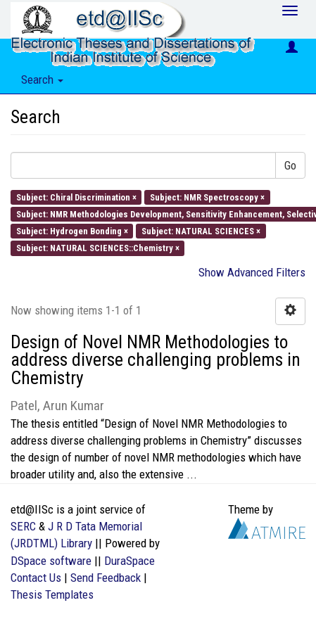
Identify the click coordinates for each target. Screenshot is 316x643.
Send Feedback (105, 578)
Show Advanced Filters (251, 272)
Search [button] (42, 79)
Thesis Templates (52, 594)
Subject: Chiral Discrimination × (76, 196)
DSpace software (51, 561)
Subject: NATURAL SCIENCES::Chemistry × (97, 248)
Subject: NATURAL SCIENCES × (200, 231)
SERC (23, 526)
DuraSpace (129, 561)
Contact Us (36, 578)
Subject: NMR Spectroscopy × (207, 196)
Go (290, 165)
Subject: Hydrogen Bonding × (72, 231)
